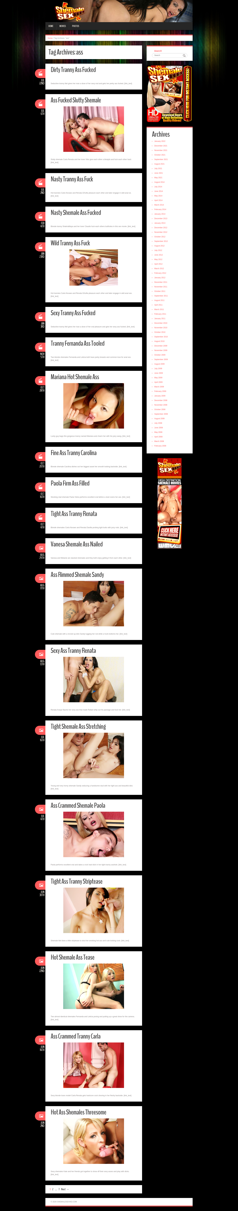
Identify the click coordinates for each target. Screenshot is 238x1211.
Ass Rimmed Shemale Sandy (77, 574)
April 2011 (158, 305)
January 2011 (159, 318)
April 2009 (158, 382)
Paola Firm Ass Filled (70, 483)
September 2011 (161, 296)
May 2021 (158, 178)
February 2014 (160, 209)
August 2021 (159, 164)
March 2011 (159, 309)
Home (50, 26)
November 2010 (160, 328)
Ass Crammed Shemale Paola (78, 805)
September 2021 (161, 159)
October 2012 (159, 237)
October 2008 (159, 409)
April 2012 (158, 264)
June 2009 (158, 373)
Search (158, 51)
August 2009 (159, 364)
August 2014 (159, 182)
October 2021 (159, 155)
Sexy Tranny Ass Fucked (73, 313)
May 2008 (158, 432)
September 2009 (161, 359)
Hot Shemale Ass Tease (72, 957)
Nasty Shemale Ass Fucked (76, 212)
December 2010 (160, 323)
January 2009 (159, 396)
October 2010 (159, 332)
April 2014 (158, 200)
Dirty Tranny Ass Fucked (73, 69)
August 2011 (159, 300)
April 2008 (158, 437)
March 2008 (159, 441)
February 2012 (160, 273)
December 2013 (160, 218)
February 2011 (160, 314)
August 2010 (159, 341)
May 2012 (158, 259)
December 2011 (160, 282)
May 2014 (158, 196)
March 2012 (159, 268)
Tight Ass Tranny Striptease (76, 881)
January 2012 (159, 278)
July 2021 (158, 168)
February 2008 (160, 446)
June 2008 (158, 428)
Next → (65, 1189)
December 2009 (160, 346)
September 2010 (161, 337)
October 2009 (159, 355)
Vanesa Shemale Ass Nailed (77, 544)
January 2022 (159, 141)
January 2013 (159, 223)
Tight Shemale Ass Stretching (78, 726)
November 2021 (160, 150)
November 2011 (160, 287)
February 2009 (160, 391)
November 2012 (160, 232)
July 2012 (158, 250)
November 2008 (160, 405)
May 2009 (158, 378)
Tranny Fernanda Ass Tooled (77, 343)
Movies (62, 26)
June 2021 (158, 173)
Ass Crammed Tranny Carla (75, 1036)
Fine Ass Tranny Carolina (74, 453)
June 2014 (158, 191)
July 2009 (158, 368)
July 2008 (158, 423)
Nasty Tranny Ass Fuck (72, 179)
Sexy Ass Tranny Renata (73, 650)
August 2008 (159, 419)
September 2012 (161, 241)
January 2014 (159, 214)
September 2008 (161, 414)
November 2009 (160, 350)
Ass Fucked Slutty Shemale (76, 100)
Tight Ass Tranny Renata (74, 513)
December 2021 (160, 146)
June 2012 (158, 255)
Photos (75, 26)
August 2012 (159, 246)
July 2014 (158, 187)
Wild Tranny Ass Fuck (70, 243)
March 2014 (159, 205)
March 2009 (159, 387)
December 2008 (160, 400)
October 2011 (159, 291)
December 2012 (160, 228)
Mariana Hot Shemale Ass (75, 377)
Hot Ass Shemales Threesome (78, 1112)
